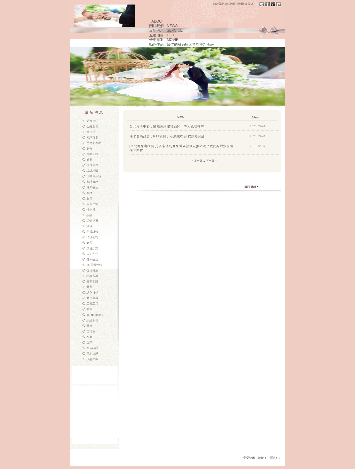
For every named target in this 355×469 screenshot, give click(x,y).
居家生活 (92, 204)
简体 (250, 3)
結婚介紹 (92, 121)
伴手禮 (90, 209)
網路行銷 (92, 292)
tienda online (94, 314)
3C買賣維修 (94, 264)
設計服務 (92, 320)
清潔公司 (92, 237)
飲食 (89, 148)
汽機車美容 (93, 176)
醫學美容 (92, 298)
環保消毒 (92, 220)
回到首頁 (241, 3)
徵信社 (90, 132)
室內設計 (92, 348)
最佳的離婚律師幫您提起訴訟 (190, 44)
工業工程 (92, 303)
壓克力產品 (93, 143)
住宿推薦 (92, 270)
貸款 (89, 226)
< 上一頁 (197, 160)
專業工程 (92, 154)
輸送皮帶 (92, 165)
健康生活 (92, 187)
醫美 (89, 287)
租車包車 (92, 276)
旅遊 (89, 242)
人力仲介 (92, 253)
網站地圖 (230, 3)
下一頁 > (211, 160)
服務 (89, 193)
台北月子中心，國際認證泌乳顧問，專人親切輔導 (167, 126)
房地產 (90, 331)
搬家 (89, 159)
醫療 (89, 326)
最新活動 (92, 353)
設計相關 (92, 170)
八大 (89, 337)
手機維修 (92, 231)
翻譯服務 (92, 182)
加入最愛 (218, 3)
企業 (89, 342)
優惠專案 (92, 359)
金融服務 (92, 126)
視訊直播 (92, 137)
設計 (89, 215)
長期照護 (92, 281)
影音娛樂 (92, 248)
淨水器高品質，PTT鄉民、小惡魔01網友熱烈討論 (167, 136)
